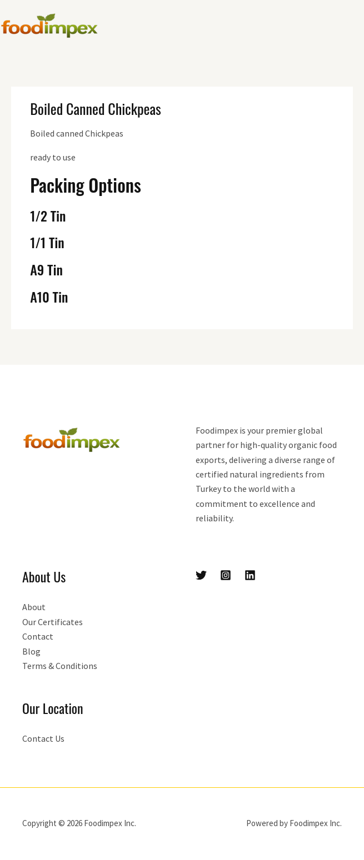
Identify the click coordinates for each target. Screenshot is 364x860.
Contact (37, 636)
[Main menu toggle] (352, 25)
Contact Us (43, 738)
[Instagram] (225, 575)
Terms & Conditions (59, 665)
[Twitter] (201, 575)
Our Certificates (52, 621)
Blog (31, 651)
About (34, 606)
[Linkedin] (250, 575)
